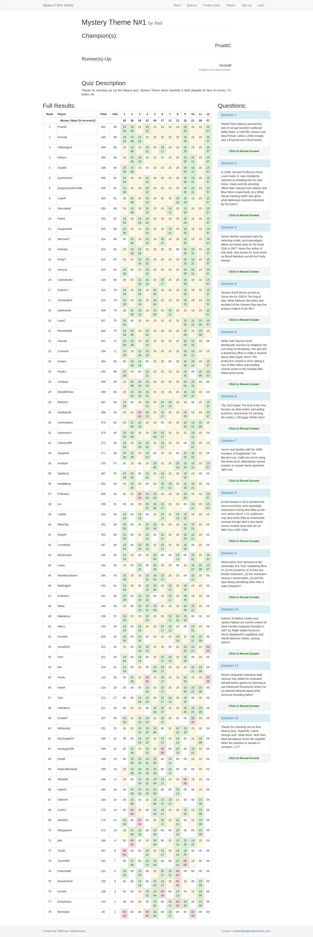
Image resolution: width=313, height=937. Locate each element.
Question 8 (229, 492)
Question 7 (229, 440)
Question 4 (229, 283)
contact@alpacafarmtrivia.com (251, 931)
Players (231, 5)
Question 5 (229, 332)
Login (261, 5)
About (177, 5)
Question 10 (229, 609)
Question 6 (229, 396)
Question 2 (229, 163)
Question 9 (229, 553)
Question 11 (229, 665)
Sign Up (247, 5)
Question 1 (229, 115)
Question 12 (229, 718)
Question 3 (229, 227)
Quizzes (192, 5)
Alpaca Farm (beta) (58, 5)
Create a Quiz (211, 5)
